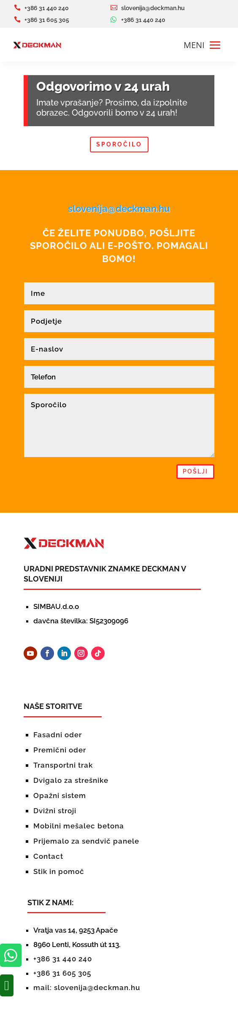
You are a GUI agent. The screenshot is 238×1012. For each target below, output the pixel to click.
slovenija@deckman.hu (119, 208)
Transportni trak (63, 765)
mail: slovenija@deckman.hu (86, 987)
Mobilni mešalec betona (78, 826)
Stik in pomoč (58, 871)
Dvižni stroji (54, 810)
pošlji (195, 471)
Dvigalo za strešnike (70, 780)
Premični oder (59, 750)
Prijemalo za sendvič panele (86, 841)
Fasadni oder (57, 735)
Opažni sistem (59, 795)
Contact (48, 856)
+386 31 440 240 (62, 959)
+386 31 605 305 (62, 973)
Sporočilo (119, 144)
